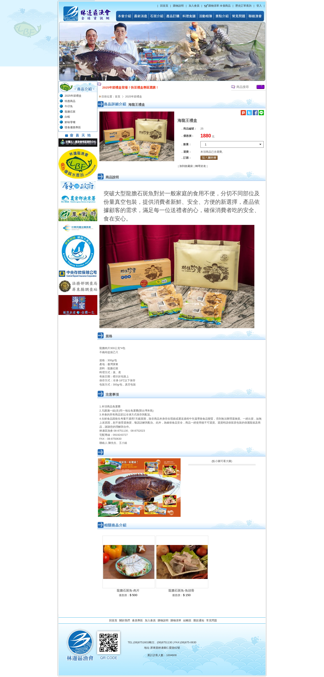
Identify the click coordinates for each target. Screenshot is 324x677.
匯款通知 (198, 620)
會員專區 (137, 620)
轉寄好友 (200, 166)
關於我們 (124, 620)
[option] (158, 87)
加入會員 (194, 5)
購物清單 (175, 620)
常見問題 (211, 620)
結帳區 (187, 620)
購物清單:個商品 (219, 6)
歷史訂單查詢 (243, 5)
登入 (259, 5)
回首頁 (164, 5)
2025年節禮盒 (133, 96)
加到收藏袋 (186, 166)
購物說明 (178, 5)
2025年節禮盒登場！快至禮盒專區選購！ (130, 87)
